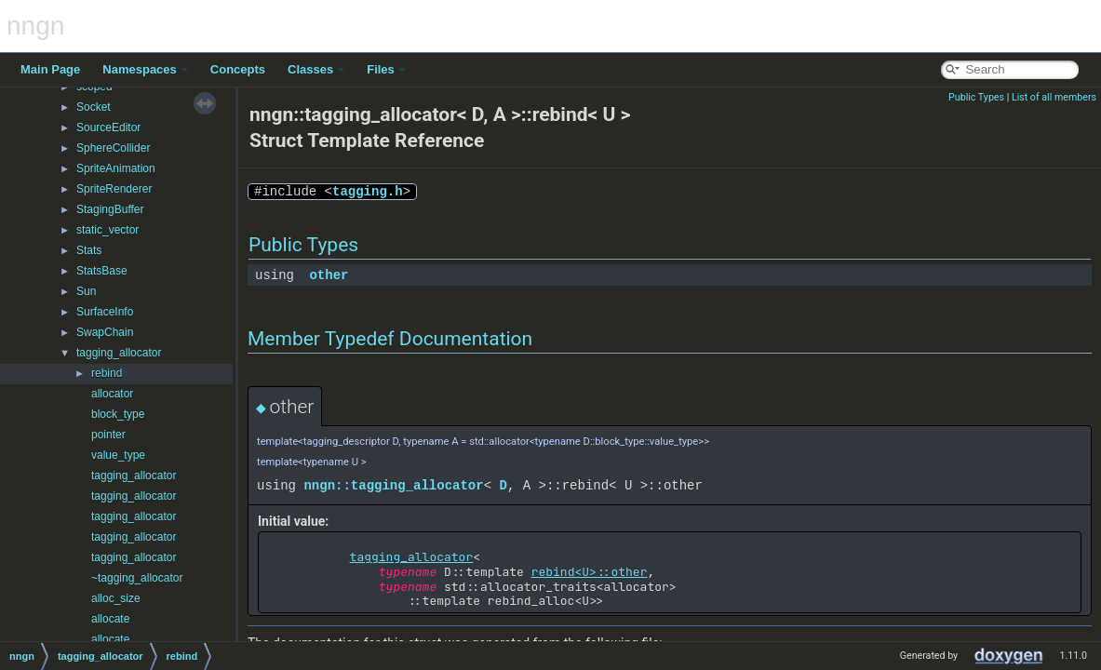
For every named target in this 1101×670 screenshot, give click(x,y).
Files (386, 69)
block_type (117, 414)
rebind (106, 373)
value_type (118, 455)
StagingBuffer (110, 209)
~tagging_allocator (136, 577)
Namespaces (145, 69)
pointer (108, 434)
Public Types (976, 97)
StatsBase (102, 270)
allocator (112, 393)
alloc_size (116, 598)
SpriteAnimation (115, 168)
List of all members (1054, 97)
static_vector (107, 229)
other (328, 275)
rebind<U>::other (589, 572)
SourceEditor (108, 127)
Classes (316, 69)
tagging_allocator (118, 352)
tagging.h (367, 191)
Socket (93, 107)
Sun (86, 291)
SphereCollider (113, 147)
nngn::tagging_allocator (393, 485)
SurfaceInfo (104, 311)
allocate (110, 618)
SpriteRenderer (114, 188)
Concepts (237, 69)
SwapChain (104, 332)
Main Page (50, 69)
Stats (88, 250)
